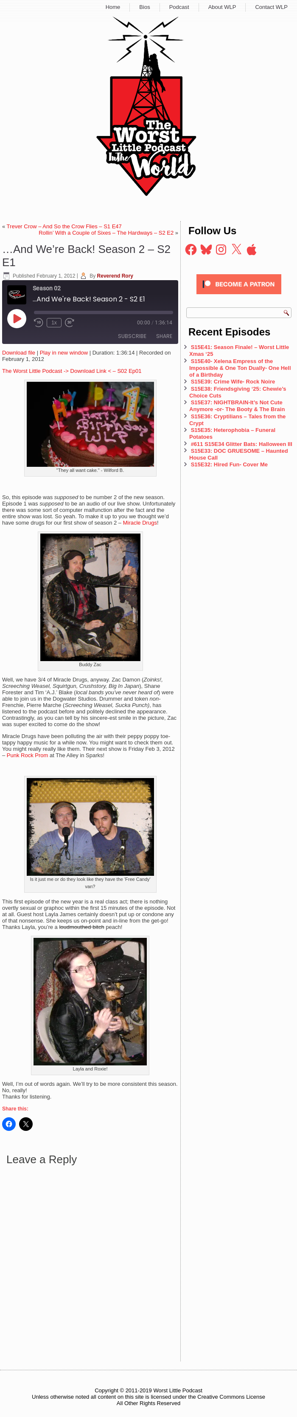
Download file (18, 352)
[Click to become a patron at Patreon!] (238, 296)
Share (164, 336)
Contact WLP (271, 7)
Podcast (179, 7)
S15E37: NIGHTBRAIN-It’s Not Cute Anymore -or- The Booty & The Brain (237, 405)
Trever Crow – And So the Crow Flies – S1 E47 (64, 226)
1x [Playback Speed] (54, 323)
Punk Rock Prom (27, 755)
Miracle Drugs (140, 523)
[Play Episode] (16, 318)
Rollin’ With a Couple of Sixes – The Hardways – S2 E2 (106, 233)
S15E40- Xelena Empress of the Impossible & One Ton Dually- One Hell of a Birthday (240, 368)
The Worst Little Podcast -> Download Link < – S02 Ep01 (72, 371)
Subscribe (132, 336)
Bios (144, 7)
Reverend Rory (115, 276)
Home (113, 7)
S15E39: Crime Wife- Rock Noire (233, 381)
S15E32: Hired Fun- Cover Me (229, 464)
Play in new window (64, 352)
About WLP (222, 7)
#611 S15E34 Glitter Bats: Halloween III (241, 444)
